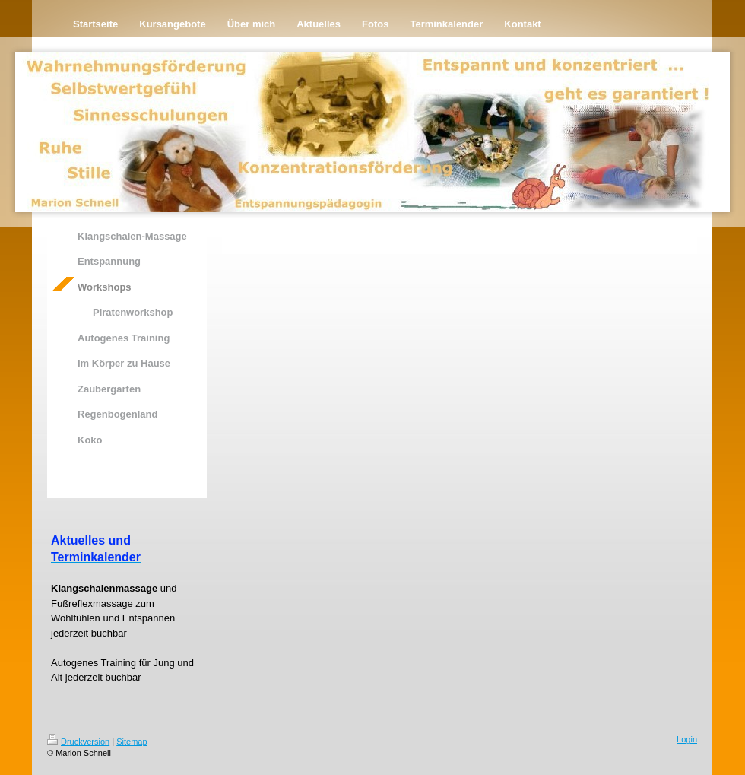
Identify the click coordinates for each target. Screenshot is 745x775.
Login (687, 739)
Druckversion (78, 741)
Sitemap (131, 741)
